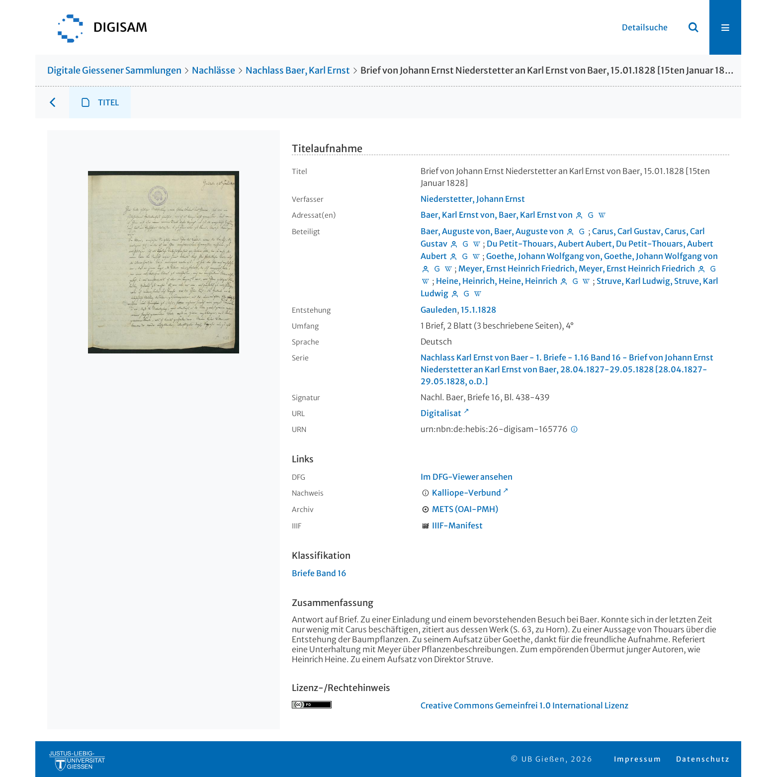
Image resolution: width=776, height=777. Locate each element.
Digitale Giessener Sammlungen (114, 70)
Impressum (638, 759)
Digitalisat (441, 413)
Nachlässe (213, 70)
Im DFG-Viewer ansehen (467, 477)
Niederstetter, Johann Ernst (473, 199)
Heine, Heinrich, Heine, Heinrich (496, 281)
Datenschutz (703, 759)
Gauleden (439, 310)
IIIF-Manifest (457, 525)
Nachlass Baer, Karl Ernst (298, 70)
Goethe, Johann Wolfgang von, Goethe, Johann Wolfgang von (602, 256)
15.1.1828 (478, 310)
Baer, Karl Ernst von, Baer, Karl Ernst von (497, 215)
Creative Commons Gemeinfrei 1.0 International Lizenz (524, 705)
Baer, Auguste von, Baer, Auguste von (492, 231)
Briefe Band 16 (319, 573)
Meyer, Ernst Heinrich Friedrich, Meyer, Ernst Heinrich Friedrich (576, 268)
